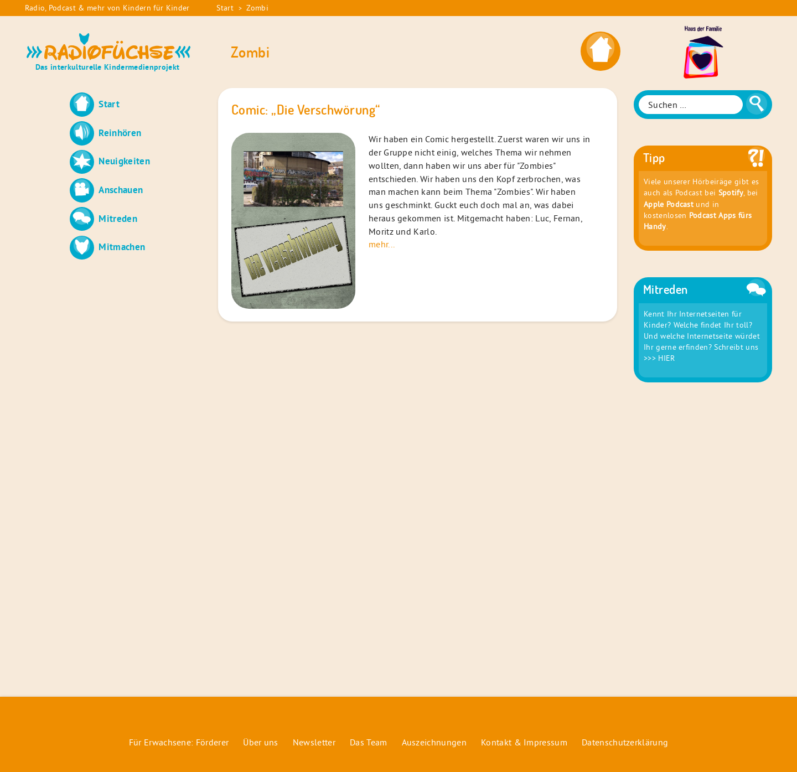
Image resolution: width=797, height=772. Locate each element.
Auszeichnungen (434, 742)
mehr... (382, 244)
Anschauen (121, 189)
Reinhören (120, 132)
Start (225, 8)
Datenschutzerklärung (625, 742)
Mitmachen (122, 246)
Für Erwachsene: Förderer (179, 742)
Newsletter (314, 742)
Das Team (368, 742)
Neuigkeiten (124, 160)
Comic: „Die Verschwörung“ (305, 109)
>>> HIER (659, 358)
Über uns (260, 742)
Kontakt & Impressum (524, 742)
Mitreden (118, 218)
